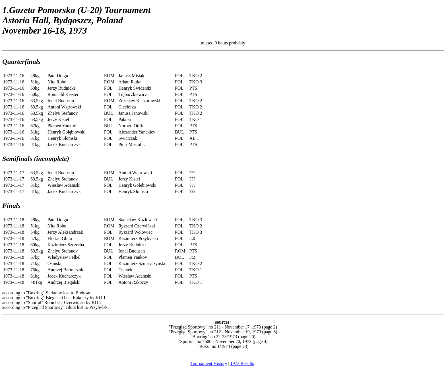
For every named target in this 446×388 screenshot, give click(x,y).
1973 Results (242, 363)
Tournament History (208, 363)
